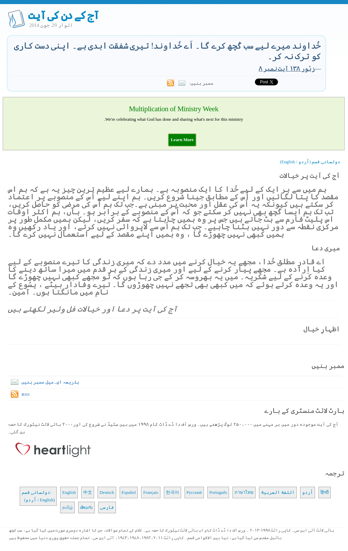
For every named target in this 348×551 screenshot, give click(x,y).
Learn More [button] (182, 139)
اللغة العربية (278, 492)
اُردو (307, 492)
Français (150, 492)
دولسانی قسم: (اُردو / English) (38, 496)
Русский (194, 492)
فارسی (107, 507)
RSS (25, 394)
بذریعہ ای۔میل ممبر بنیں (43, 382)
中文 (87, 492)
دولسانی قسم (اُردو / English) (310, 161)
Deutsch (107, 492)
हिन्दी (324, 492)
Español (129, 492)
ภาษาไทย (244, 492)
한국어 (172, 492)
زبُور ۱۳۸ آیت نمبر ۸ (287, 68)
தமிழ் (67, 507)
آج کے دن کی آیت (63, 15)
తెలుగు (86, 507)
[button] (182, 139)
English (69, 492)
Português (218, 492)
